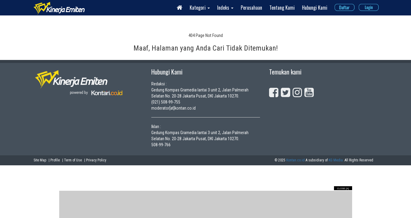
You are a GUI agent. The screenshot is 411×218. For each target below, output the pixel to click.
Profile (55, 160)
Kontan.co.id (295, 160)
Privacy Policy (96, 160)
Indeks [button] (225, 7)
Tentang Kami (282, 7)
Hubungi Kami (314, 7)
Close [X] (343, 188)
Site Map (40, 160)
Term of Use (73, 160)
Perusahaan (251, 7)
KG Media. (336, 160)
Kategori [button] (200, 7)
